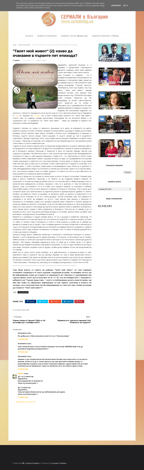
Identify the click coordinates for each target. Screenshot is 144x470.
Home (14, 45)
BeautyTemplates (32, 463)
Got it (125, 5)
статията (37, 115)
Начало (29, 36)
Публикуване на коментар (26, 402)
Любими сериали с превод (105, 36)
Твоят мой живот (24, 45)
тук (16, 115)
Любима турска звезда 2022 (74, 36)
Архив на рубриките (47, 36)
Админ (21, 373)
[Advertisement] (52, 421)
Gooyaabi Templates (58, 463)
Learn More (116, 5)
